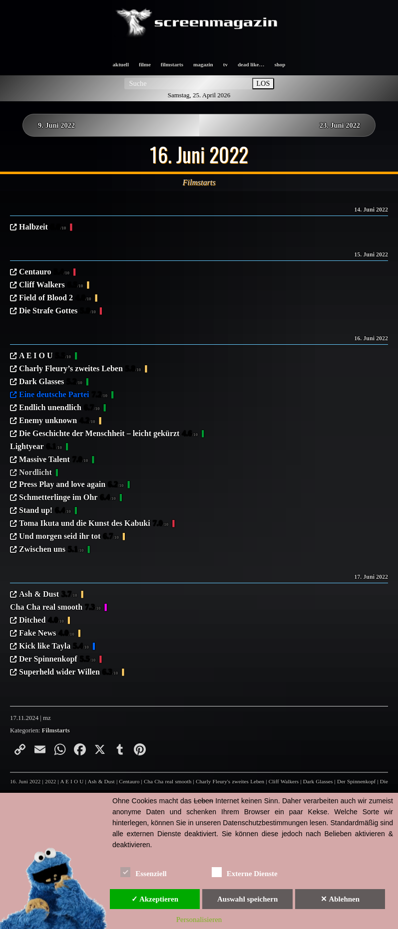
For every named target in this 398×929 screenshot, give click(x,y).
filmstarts (172, 64)
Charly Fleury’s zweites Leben (80, 369)
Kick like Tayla (54, 646)
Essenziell (143, 872)
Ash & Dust (48, 594)
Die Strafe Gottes (57, 311)
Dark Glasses (50, 382)
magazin (203, 64)
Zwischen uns (51, 549)
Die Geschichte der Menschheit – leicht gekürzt (108, 434)
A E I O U (45, 356)
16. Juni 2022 (25, 781)
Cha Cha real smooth (55, 607)
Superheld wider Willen (68, 672)
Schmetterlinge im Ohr (67, 497)
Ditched (41, 620)
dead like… (251, 64)
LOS (263, 83)
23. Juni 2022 (340, 125)
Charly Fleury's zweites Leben (230, 781)
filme (145, 64)
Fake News (46, 633)
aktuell (121, 64)
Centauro (44, 272)
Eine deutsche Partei (63, 395)
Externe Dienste (245, 872)
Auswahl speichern (247, 899)
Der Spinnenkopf (57, 659)
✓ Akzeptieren (154, 899)
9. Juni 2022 (56, 125)
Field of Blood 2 (55, 298)
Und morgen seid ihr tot (69, 536)
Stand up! (45, 510)
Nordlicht (35, 472)
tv (225, 64)
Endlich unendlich (59, 408)
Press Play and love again (71, 484)
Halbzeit (42, 227)
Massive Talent (53, 460)
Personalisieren (199, 920)
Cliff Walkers (51, 285)
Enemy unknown (57, 421)
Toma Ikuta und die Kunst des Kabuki (93, 523)
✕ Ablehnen (340, 899)
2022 (50, 781)
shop (279, 64)
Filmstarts (56, 730)
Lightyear (36, 447)
